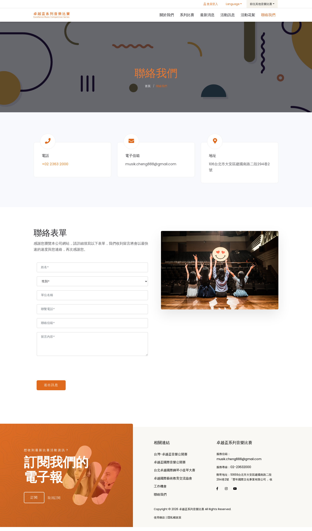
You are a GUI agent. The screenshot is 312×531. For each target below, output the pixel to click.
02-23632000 (240, 471)
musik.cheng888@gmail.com (150, 164)
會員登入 (211, 4)
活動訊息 (227, 15)
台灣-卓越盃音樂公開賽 (170, 458)
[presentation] (67, 369)
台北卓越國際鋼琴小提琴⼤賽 (174, 474)
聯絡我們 (268, 15)
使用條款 (159, 521)
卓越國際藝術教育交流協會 (173, 482)
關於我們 (167, 15)
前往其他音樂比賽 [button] (261, 4)
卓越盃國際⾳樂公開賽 (170, 466)
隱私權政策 (174, 521)
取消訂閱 (57, 501)
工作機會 (160, 490)
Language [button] (233, 4)
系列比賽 (187, 15)
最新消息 (207, 15)
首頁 (148, 87)
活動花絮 (248, 15)
